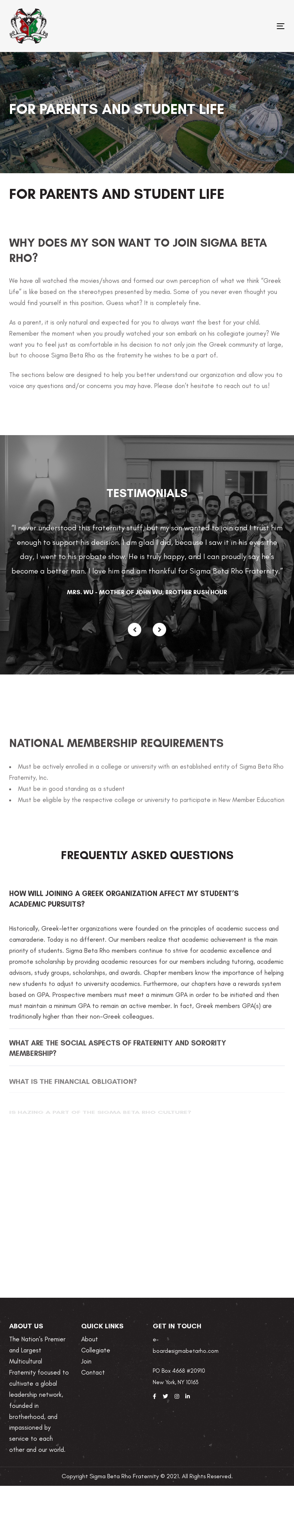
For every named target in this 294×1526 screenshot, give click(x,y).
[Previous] (134, 629)
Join (86, 1361)
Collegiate (95, 1350)
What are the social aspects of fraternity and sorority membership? (117, 1053)
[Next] (159, 629)
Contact (93, 1372)
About (89, 1339)
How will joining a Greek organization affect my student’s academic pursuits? (123, 904)
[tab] (147, 904)
